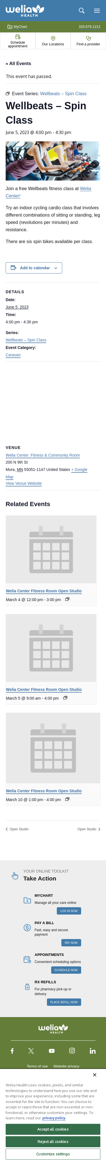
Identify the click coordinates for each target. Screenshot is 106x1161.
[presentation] (51, 549)
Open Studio (19, 829)
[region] (53, 1114)
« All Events (18, 63)
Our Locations (53, 44)
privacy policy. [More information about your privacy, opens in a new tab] (54, 1118)
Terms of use (37, 1066)
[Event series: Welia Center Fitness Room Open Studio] (67, 599)
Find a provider (88, 44)
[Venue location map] (53, 402)
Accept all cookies (52, 1129)
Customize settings (53, 1154)
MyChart (17, 27)
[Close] (94, 1075)
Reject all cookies (53, 1141)
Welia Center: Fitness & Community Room (43, 455)
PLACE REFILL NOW (63, 1002)
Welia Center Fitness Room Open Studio (44, 591)
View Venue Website (24, 483)
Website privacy (66, 1066)
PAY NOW (71, 942)
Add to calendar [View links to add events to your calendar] (35, 268)
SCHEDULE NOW (66, 970)
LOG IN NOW (68, 911)
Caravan (13, 355)
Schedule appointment (17, 44)
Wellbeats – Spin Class (26, 340)
